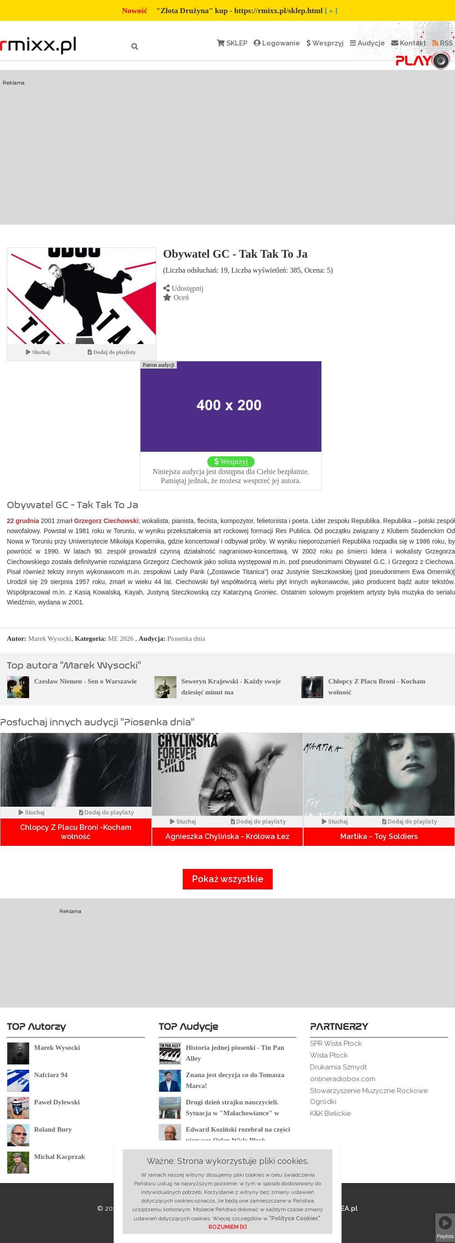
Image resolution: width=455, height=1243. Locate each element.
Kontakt (408, 43)
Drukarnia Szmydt (338, 1067)
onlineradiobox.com (342, 1079)
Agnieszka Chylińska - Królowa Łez (227, 836)
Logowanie (277, 43)
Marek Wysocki (49, 638)
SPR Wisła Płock (336, 1043)
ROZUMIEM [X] (228, 1227)
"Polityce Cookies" (294, 1218)
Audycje (367, 43)
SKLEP (232, 43)
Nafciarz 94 (51, 1074)
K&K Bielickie (330, 1113)
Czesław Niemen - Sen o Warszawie (85, 681)
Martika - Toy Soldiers (379, 836)
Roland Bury (53, 1129)
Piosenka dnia (186, 638)
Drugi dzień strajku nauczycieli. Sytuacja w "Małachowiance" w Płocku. (232, 1113)
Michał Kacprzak (59, 1156)
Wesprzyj (325, 43)
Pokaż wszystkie (228, 879)
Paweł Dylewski (57, 1102)
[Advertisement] (227, 147)
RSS (442, 43)
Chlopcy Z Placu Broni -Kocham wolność (75, 832)
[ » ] (331, 10)
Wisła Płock (329, 1055)
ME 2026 (121, 638)
